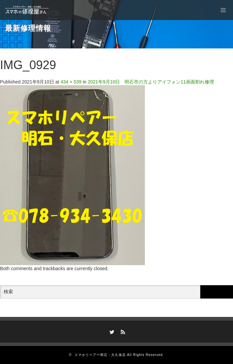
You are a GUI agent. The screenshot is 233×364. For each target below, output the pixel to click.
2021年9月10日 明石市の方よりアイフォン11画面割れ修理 (151, 81)
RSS (122, 331)
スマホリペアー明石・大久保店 (100, 355)
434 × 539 (70, 81)
